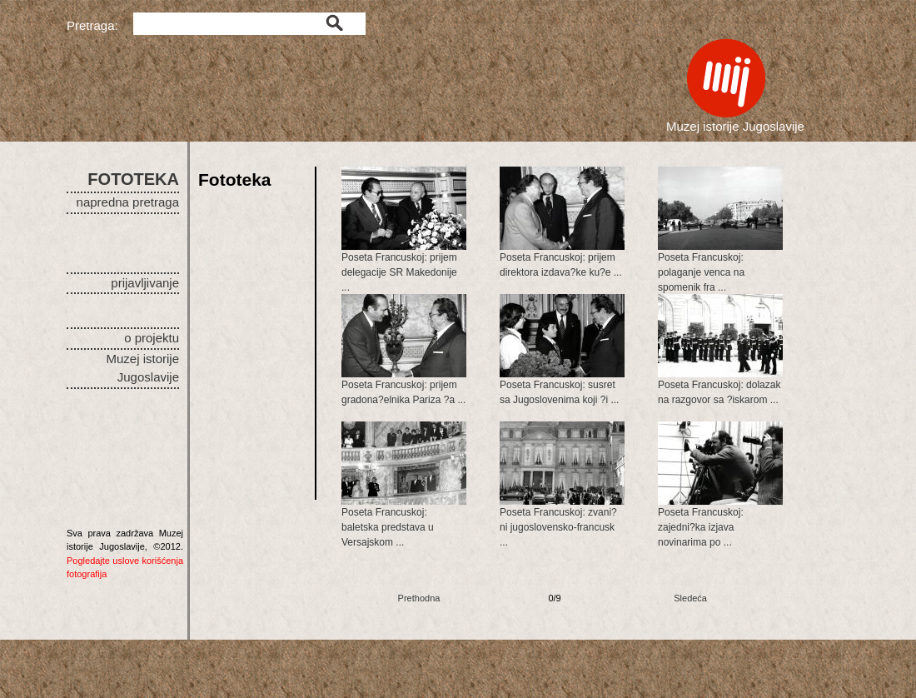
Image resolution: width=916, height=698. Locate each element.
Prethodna (419, 598)
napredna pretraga (128, 202)
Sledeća (690, 598)
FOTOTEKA (133, 179)
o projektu (151, 338)
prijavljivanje (145, 283)
